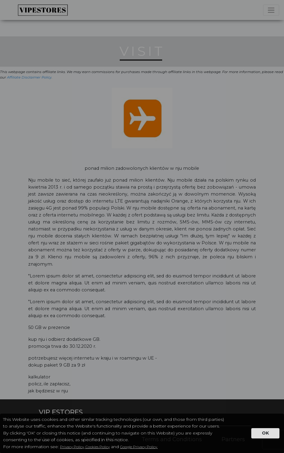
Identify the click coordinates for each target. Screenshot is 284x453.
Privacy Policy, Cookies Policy (85, 447)
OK (265, 433)
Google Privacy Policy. (139, 447)
